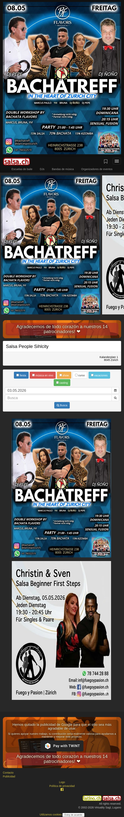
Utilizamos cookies (51, 814)
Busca (62, 405)
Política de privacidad (62, 785)
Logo (62, 782)
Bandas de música (63, 169)
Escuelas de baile (21, 169)
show (64, 375)
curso (80, 375)
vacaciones (99, 375)
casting (62, 382)
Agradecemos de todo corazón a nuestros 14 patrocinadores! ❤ (62, 329)
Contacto (8, 772)
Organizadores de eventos (96, 169)
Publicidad (9, 776)
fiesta (21, 375)
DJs (42, 169)
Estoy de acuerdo (73, 815)
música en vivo (42, 375)
